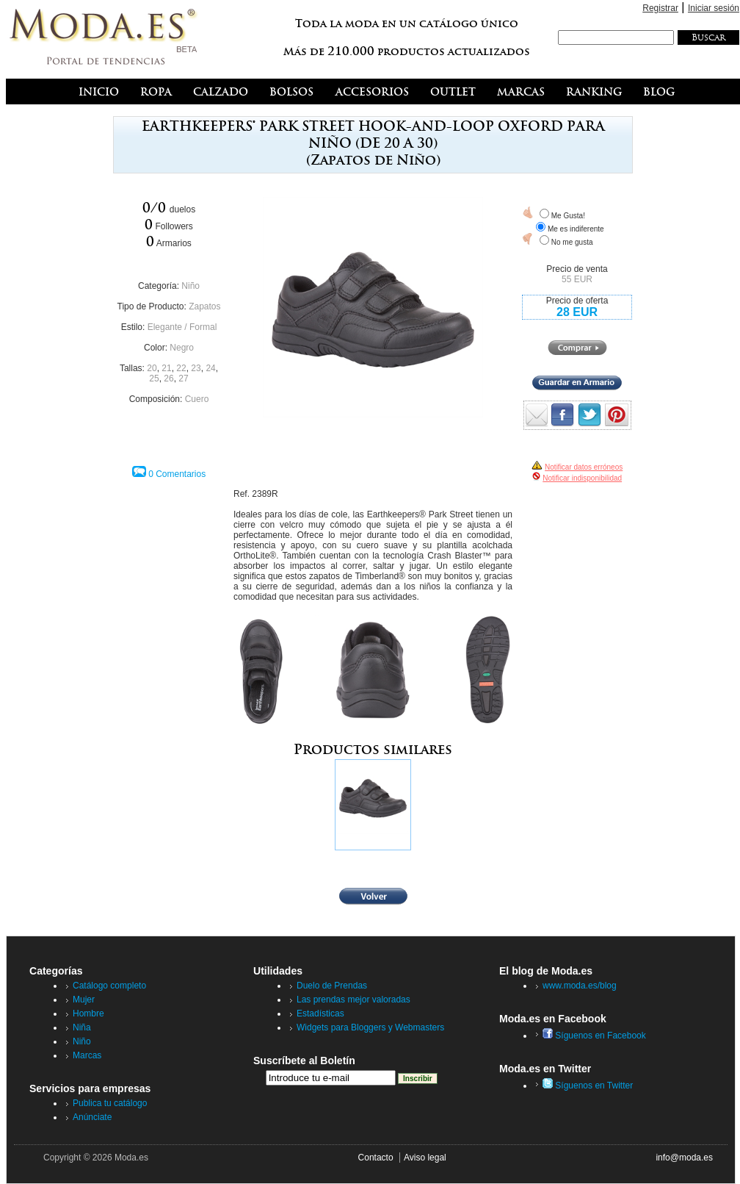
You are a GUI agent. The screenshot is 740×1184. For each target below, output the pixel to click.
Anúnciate (92, 1117)
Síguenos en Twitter (588, 1085)
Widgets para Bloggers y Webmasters (370, 1027)
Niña (82, 1027)
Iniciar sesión (713, 8)
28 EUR (577, 312)
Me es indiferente (576, 229)
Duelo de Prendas (332, 985)
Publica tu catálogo (110, 1103)
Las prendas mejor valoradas (353, 999)
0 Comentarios (177, 474)
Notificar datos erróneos (584, 467)
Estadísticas (320, 1013)
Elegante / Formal (182, 327)
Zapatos (204, 306)
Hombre (88, 1013)
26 (168, 378)
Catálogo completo (109, 985)
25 (154, 378)
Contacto (375, 1157)
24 (210, 368)
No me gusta (572, 242)
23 (195, 368)
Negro (182, 347)
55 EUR (577, 279)
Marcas (87, 1055)
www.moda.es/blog (580, 985)
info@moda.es (684, 1157)
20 (151, 368)
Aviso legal (425, 1157)
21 (166, 368)
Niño (190, 286)
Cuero (197, 399)
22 (181, 368)
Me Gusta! (568, 216)
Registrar (660, 8)
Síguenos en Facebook (594, 1035)
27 (183, 378)
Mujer (84, 999)
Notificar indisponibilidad (582, 478)
